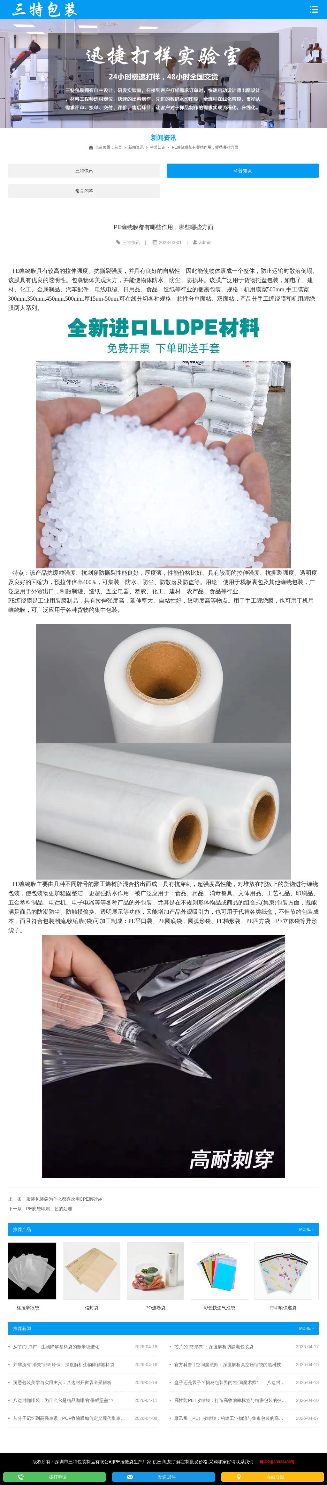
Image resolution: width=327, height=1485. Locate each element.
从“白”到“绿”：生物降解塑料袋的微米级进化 (56, 1346)
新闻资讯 (136, 147)
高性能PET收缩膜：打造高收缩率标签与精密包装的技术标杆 (230, 1400)
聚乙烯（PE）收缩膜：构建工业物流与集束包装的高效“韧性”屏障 (230, 1418)
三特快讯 (84, 170)
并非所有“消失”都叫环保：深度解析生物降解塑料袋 (63, 1364)
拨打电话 (58, 1477)
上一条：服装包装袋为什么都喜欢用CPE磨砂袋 (55, 1199)
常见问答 (84, 191)
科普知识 (157, 147)
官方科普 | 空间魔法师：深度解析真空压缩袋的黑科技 (227, 1364)
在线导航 (276, 1477)
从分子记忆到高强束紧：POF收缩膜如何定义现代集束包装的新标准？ (69, 1418)
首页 (118, 147)
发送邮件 (167, 1477)
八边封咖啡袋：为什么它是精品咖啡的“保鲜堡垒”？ (63, 1400)
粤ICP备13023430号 (277, 1462)
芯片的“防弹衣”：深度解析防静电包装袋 (213, 1346)
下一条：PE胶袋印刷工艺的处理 (40, 1208)
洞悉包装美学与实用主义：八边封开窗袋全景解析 (62, 1382)
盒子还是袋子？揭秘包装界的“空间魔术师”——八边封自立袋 (230, 1382)
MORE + (306, 1229)
